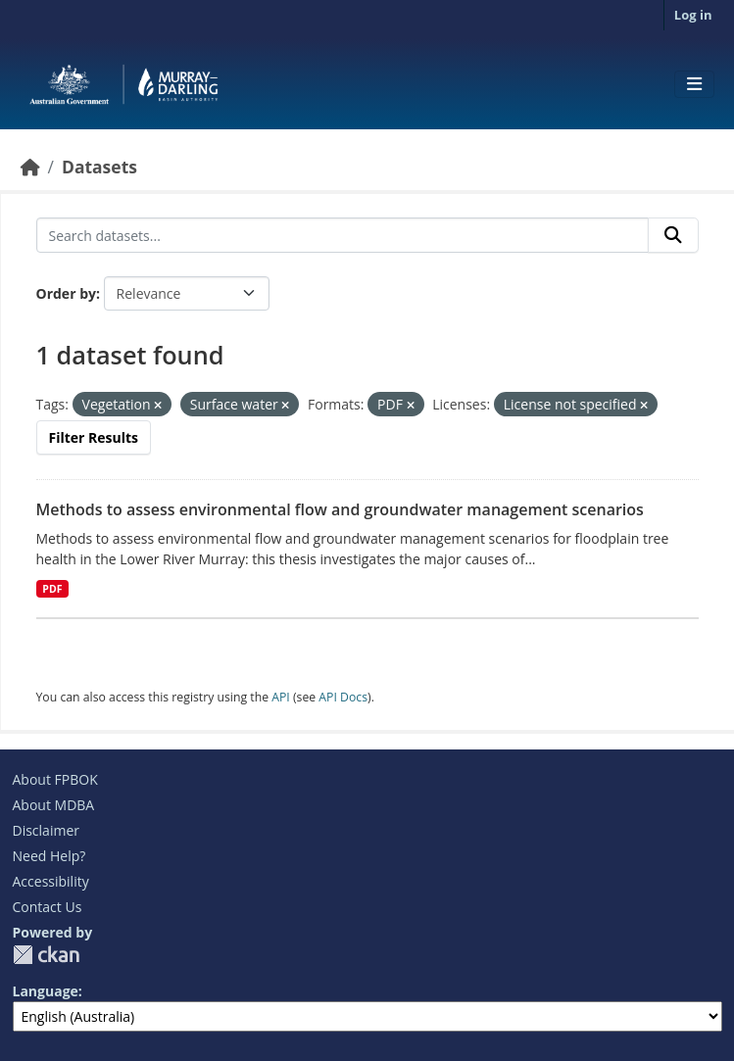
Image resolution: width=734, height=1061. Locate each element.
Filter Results (94, 437)
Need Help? (49, 855)
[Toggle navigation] (694, 84)
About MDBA (54, 805)
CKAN (46, 954)
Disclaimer (46, 830)
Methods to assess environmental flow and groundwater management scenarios (340, 509)
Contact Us (47, 906)
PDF (52, 589)
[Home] (30, 166)
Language (45, 991)
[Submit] (673, 235)
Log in (693, 15)
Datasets (99, 166)
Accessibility (51, 881)
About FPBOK (55, 779)
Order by (66, 293)
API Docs (342, 697)
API (280, 697)
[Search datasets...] (342, 235)
